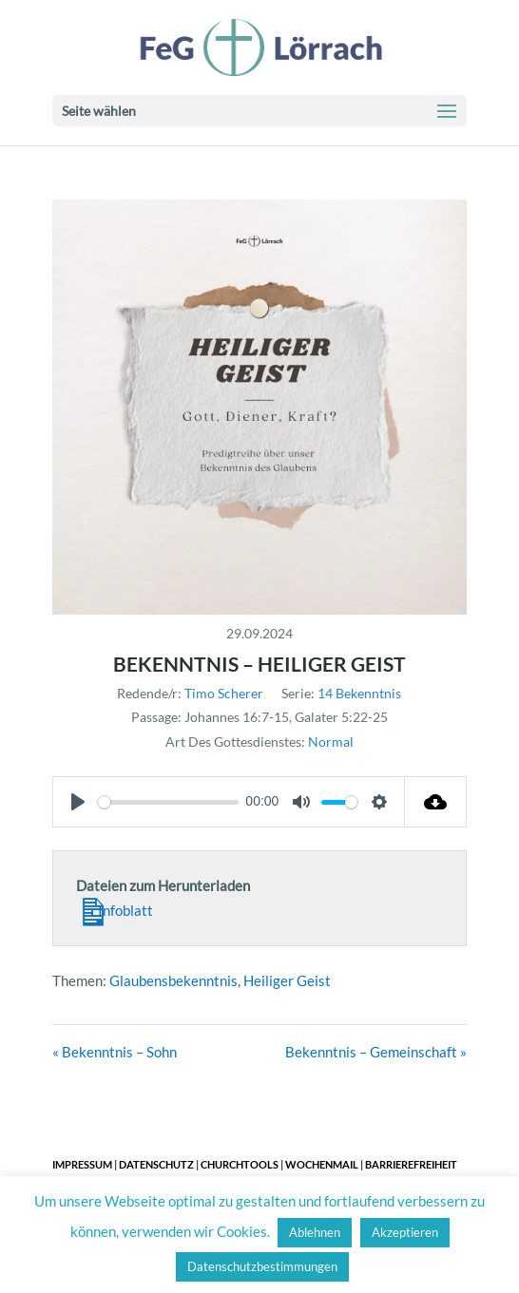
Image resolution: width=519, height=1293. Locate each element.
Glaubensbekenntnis (173, 980)
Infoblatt (114, 909)
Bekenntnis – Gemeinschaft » (376, 1051)
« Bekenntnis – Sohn (114, 1051)
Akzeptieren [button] (405, 1232)
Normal (331, 741)
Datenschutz (156, 1164)
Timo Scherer (223, 693)
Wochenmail (321, 1164)
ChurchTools (240, 1164)
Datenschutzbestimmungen (262, 1266)
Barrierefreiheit (411, 1164)
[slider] (168, 802)
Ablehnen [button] (314, 1232)
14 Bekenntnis (359, 693)
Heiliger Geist (287, 980)
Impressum (82, 1164)
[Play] (78, 802)
